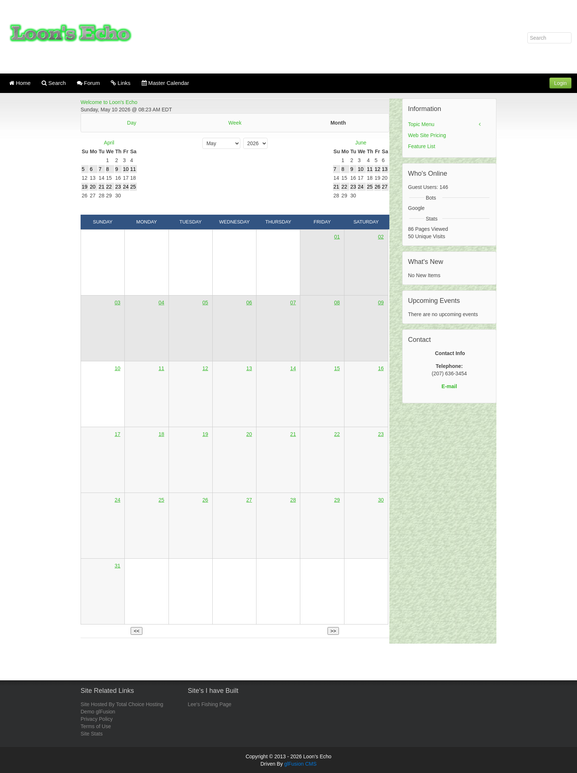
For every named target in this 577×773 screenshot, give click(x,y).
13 (249, 368)
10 (117, 368)
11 (161, 368)
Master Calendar (165, 83)
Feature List (421, 146)
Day (131, 123)
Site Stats (92, 734)
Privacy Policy (97, 719)
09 (381, 302)
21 (293, 434)
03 (117, 302)
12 (205, 368)
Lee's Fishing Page (209, 704)
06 (249, 302)
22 (337, 434)
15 (337, 368)
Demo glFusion (98, 712)
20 (249, 434)
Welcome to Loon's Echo (109, 102)
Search (54, 83)
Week (235, 123)
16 (381, 368)
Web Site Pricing (427, 135)
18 (161, 434)
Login (560, 83)
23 (381, 434)
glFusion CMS (300, 764)
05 (205, 302)
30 (381, 500)
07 (293, 302)
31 (117, 566)
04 (161, 302)
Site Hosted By (98, 704)
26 (205, 500)
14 (293, 368)
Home (20, 83)
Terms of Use (96, 726)
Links (120, 83)
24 (117, 500)
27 (249, 500)
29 (337, 500)
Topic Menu (421, 124)
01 (337, 237)
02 (381, 237)
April (109, 143)
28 (293, 500)
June (360, 143)
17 (117, 434)
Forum (88, 83)
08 (337, 302)
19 (205, 434)
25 (161, 500)
